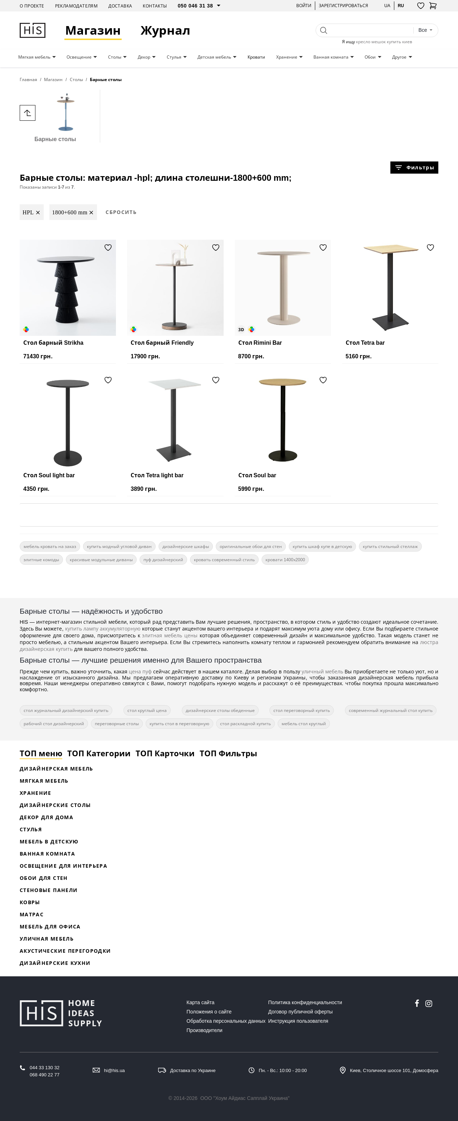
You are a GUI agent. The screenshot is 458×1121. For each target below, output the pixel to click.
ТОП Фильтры (228, 753)
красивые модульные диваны (101, 560)
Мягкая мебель (34, 57)
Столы (114, 57)
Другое (399, 57)
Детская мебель (214, 57)
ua (387, 6)
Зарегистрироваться (343, 6)
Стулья (174, 57)
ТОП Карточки (165, 753)
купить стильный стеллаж (390, 546)
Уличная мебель (47, 938)
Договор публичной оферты (300, 1012)
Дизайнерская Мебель (56, 768)
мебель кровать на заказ (50, 546)
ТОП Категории (99, 753)
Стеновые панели (49, 890)
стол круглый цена (147, 710)
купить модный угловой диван (119, 546)
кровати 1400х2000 (285, 560)
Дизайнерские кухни (55, 963)
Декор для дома (46, 817)
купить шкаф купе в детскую (322, 546)
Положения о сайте (209, 1012)
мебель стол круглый (304, 724)
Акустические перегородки (65, 950)
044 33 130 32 (44, 1067)
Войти (303, 6)
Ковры (30, 902)
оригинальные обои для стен (251, 546)
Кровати (256, 57)
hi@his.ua (114, 1070)
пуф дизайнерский (163, 560)
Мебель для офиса (50, 926)
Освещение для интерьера (63, 865)
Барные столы (55, 116)
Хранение (286, 57)
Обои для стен (44, 878)
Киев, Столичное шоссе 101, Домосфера (394, 1070)
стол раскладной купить (245, 724)
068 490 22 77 (44, 1074)
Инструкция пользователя (298, 1021)
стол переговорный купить (301, 710)
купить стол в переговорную (179, 724)
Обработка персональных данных (225, 1021)
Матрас (32, 914)
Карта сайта (200, 1002)
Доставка (120, 6)
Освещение (79, 57)
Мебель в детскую (49, 841)
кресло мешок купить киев (384, 42)
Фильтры (414, 167)
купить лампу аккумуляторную (103, 628)
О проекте (32, 6)
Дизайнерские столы (55, 805)
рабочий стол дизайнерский (54, 724)
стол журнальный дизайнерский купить (66, 710)
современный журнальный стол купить (391, 710)
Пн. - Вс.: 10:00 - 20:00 (283, 1070)
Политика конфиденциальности (305, 1002)
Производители (204, 1030)
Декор (144, 57)
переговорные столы (117, 724)
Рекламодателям (76, 6)
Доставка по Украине (193, 1070)
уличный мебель (322, 671)
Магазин (93, 30)
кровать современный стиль (224, 560)
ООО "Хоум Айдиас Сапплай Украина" (245, 1098)
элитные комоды (41, 560)
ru (401, 6)
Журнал (165, 30)
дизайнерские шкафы (185, 546)
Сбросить (121, 212)
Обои (370, 57)
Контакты (155, 6)
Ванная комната (331, 57)
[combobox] (425, 30)
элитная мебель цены (170, 635)
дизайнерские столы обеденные (220, 710)
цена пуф (140, 671)
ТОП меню (41, 753)
